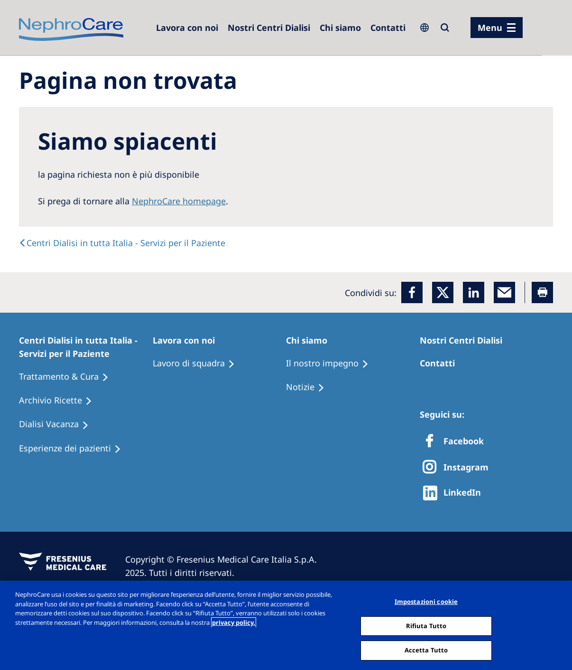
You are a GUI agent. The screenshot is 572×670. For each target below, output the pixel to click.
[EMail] (504, 292)
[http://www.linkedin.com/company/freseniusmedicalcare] (454, 493)
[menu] (497, 27)
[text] (122, 242)
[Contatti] (388, 27)
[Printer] (542, 292)
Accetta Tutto (426, 650)
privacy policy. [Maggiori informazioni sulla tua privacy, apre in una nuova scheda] (233, 622)
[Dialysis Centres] (187, 27)
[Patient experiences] (74, 448)
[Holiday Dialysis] (58, 424)
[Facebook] (412, 292)
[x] (442, 292)
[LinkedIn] (473, 292)
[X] (458, 467)
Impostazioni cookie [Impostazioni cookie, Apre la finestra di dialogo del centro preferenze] (426, 601)
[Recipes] (60, 400)
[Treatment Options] (68, 377)
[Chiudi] (556, 624)
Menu (490, 27)
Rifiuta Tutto (426, 626)
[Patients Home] (86, 347)
